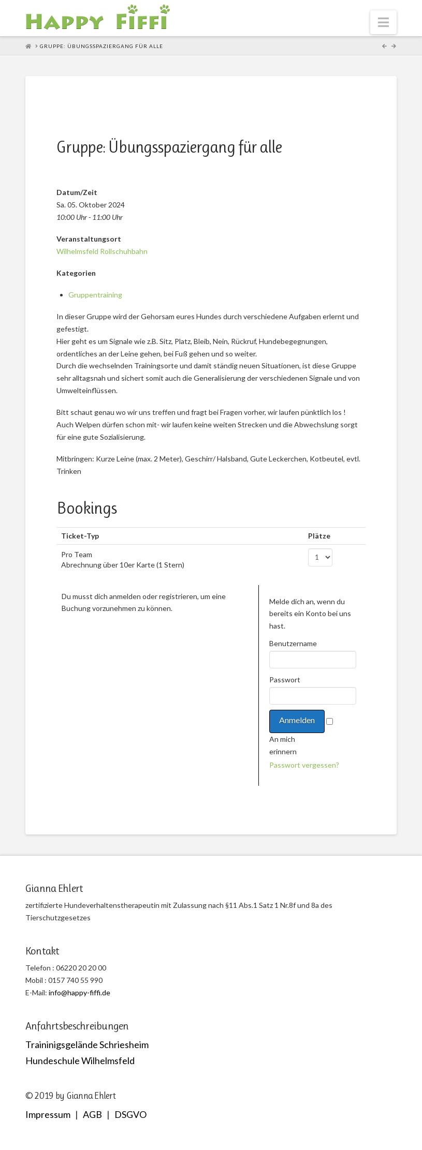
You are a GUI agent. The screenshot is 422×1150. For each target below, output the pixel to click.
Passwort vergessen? (304, 764)
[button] (383, 22)
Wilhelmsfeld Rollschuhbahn (102, 251)
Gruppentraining (95, 294)
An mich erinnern (283, 745)
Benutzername (292, 643)
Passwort (284, 679)
